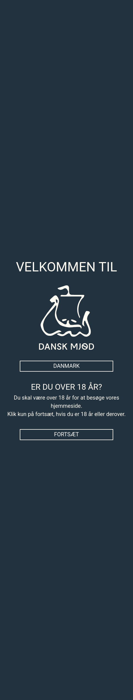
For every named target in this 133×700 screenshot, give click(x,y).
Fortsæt (66, 434)
